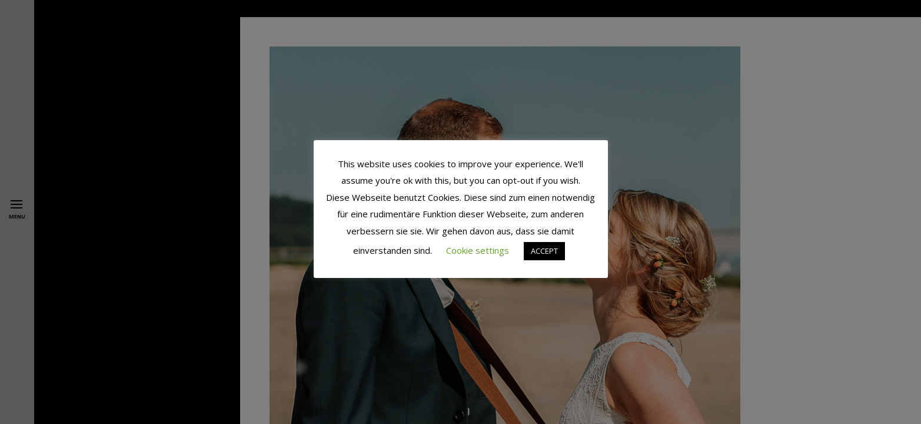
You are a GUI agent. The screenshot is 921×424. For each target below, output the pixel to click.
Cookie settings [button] (477, 250)
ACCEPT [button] (544, 251)
